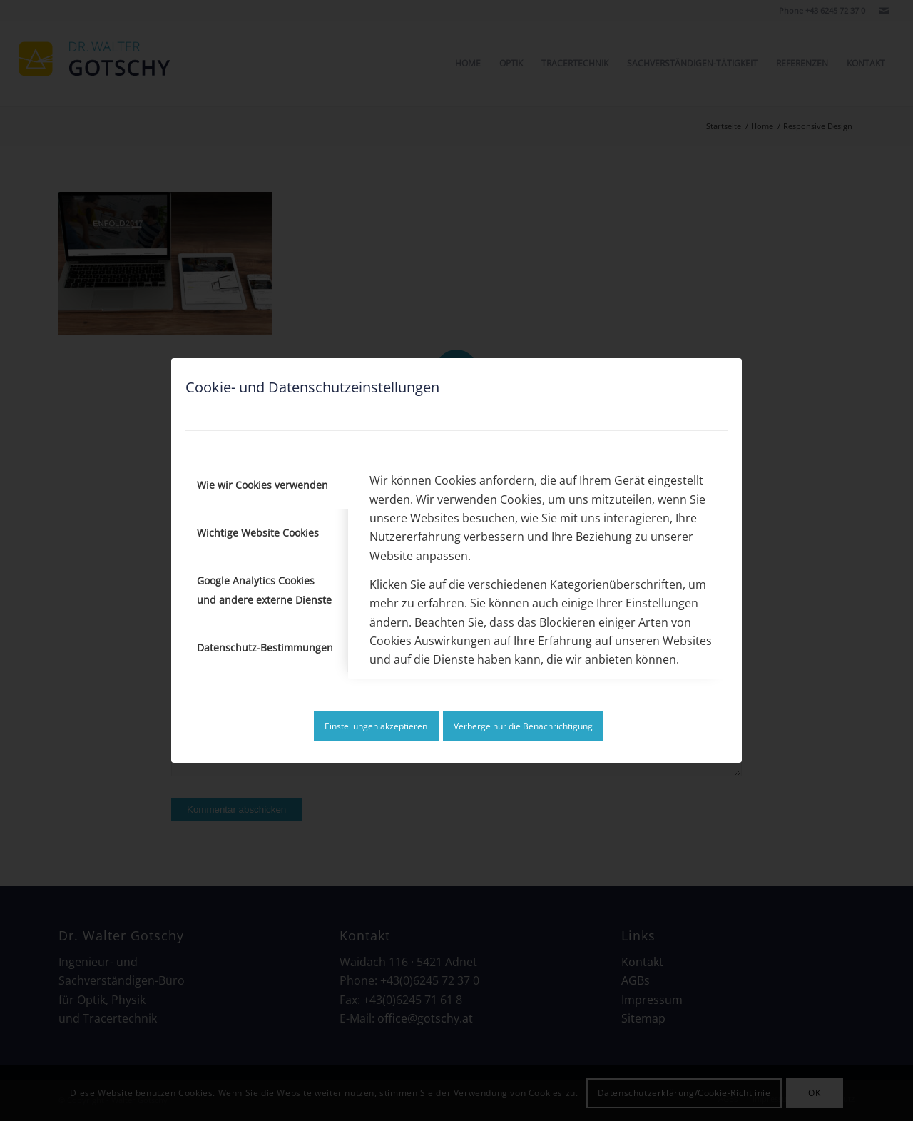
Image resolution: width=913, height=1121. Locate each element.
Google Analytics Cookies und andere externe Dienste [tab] (264, 590)
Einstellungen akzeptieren (376, 726)
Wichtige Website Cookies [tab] (258, 532)
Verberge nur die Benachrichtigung (523, 726)
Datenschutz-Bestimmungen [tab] (265, 647)
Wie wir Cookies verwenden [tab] (262, 485)
